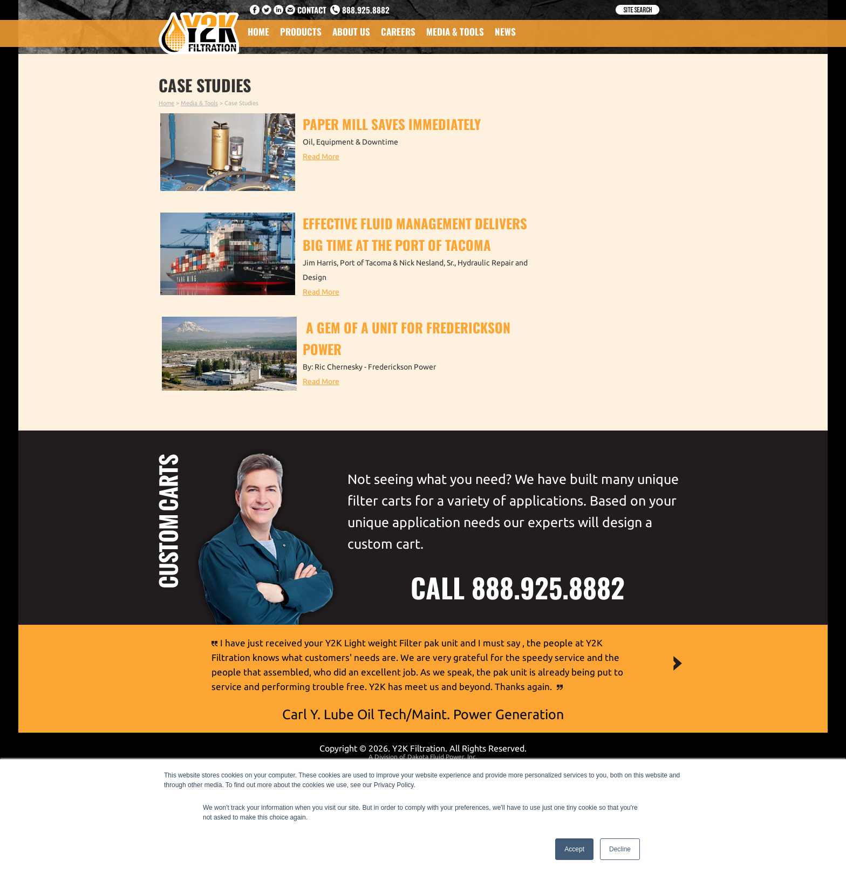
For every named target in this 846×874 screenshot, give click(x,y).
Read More (321, 156)
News (505, 31)
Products (301, 31)
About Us (351, 31)
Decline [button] (620, 849)
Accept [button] (574, 849)
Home (258, 31)
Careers (398, 31)
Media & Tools (455, 31)
